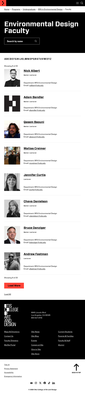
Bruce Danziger (35, 227)
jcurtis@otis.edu (36, 189)
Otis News (35, 331)
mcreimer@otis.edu (37, 163)
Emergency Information (13, 376)
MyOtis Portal (9, 345)
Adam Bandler (34, 97)
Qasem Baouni (34, 122)
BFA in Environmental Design (50, 9)
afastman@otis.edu (37, 269)
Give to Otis (36, 349)
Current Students (65, 331)
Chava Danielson (36, 201)
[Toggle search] (82, 3)
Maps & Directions (11, 331)
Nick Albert (32, 70)
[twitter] (40, 383)
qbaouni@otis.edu (37, 137)
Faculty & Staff (64, 340)
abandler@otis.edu (37, 110)
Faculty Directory (11, 340)
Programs (16, 9)
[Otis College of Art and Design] (3, 3)
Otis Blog (35, 336)
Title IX (7, 365)
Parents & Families (65, 336)
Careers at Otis (37, 345)
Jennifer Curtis (35, 175)
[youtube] (31, 383)
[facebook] (44, 383)
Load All (7, 294)
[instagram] (36, 383)
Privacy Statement (11, 369)
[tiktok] (49, 383)
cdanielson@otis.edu (38, 216)
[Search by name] (18, 41)
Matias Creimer (35, 148)
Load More (14, 285)
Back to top (76, 372)
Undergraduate (29, 9)
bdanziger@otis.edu (37, 242)
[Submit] (36, 41)
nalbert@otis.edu (36, 85)
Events (34, 340)
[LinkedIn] (53, 383)
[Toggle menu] (77, 3)
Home (6, 9)
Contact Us (8, 336)
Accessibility (9, 372)
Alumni (61, 345)
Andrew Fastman (36, 254)
